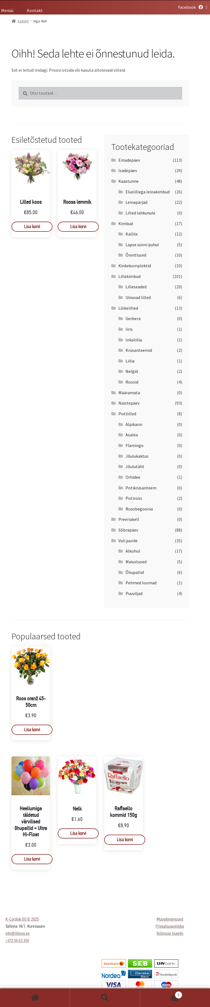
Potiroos (134, 498)
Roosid (132, 382)
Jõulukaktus (137, 456)
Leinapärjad (136, 202)
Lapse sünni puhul (142, 244)
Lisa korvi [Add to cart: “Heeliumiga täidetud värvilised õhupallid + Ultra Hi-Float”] (32, 859)
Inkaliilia (134, 340)
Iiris (129, 329)
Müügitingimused (170, 919)
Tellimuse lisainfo (169, 933)
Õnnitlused (136, 255)
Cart (161, 994)
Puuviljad (134, 593)
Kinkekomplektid (134, 265)
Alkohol (133, 551)
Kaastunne (128, 181)
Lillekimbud (129, 276)
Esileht (35, 997)
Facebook (190, 7)
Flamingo (135, 445)
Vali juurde (128, 540)
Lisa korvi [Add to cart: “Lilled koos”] (32, 227)
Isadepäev (127, 170)
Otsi (105, 997)
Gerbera (133, 318)
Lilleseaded (136, 286)
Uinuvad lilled (138, 297)
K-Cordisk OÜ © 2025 (22, 919)
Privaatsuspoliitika (170, 926)
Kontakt (35, 10)
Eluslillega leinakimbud (148, 192)
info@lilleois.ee (17, 933)
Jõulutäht (135, 466)
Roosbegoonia (139, 509)
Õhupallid (135, 572)
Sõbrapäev (128, 530)
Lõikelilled (128, 308)
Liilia (130, 361)
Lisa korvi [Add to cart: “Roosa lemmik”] (78, 227)
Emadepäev (129, 160)
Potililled (127, 413)
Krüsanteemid (139, 350)
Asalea (132, 434)
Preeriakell (128, 519)
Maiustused (136, 561)
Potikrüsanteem (141, 488)
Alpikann (134, 424)
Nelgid (132, 371)
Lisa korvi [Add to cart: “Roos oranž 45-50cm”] (32, 730)
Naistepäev (128, 403)
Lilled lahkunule (140, 213)
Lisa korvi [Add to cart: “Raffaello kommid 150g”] (125, 840)
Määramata (129, 392)
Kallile (132, 234)
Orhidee (133, 477)
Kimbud (125, 223)
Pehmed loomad (141, 582)
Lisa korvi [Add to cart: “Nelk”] (78, 833)
